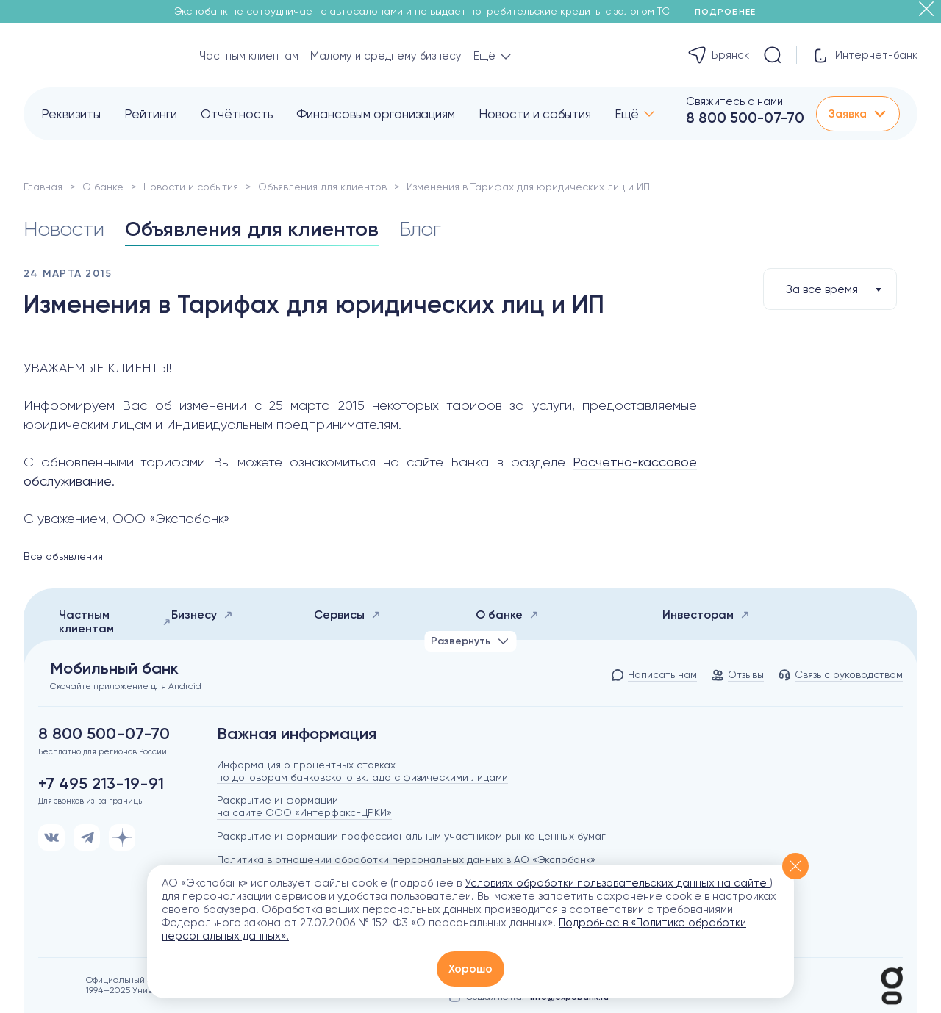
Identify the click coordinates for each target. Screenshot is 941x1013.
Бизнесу (202, 614)
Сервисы (347, 614)
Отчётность (237, 114)
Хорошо (470, 969)
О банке (103, 186)
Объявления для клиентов (322, 186)
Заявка (858, 114)
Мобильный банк (114, 668)
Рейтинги (150, 114)
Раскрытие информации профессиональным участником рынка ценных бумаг (411, 836)
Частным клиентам (248, 55)
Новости (64, 229)
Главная (43, 186)
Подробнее (730, 12)
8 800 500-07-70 (745, 117)
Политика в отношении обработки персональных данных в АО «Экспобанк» (406, 859)
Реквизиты (71, 114)
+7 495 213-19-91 (101, 783)
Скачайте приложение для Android (125, 686)
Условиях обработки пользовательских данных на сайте (617, 883)
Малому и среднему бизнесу (386, 55)
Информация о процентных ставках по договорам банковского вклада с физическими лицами (362, 771)
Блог (420, 229)
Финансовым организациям (375, 114)
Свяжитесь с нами (734, 101)
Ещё (627, 114)
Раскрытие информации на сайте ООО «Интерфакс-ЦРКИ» (304, 806)
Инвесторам (706, 614)
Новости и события (535, 114)
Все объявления (63, 556)
